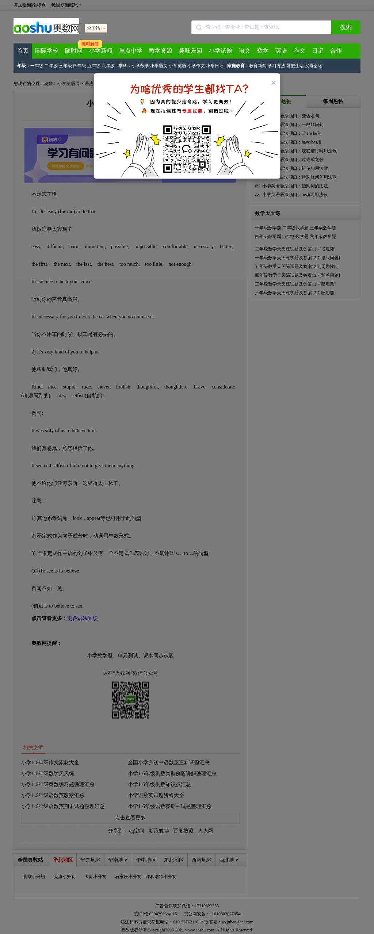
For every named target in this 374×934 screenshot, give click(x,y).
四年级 (79, 65)
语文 (245, 50)
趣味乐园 (190, 50)
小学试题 (220, 50)
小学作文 (196, 65)
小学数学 (140, 65)
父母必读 (314, 65)
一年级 (36, 65)
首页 (22, 50)
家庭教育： (238, 65)
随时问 (74, 50)
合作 (336, 50)
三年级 (65, 65)
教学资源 (160, 50)
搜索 (346, 27)
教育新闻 (258, 65)
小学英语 (177, 65)
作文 (299, 50)
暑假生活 (295, 65)
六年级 (108, 65)
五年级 (93, 65)
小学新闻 (100, 50)
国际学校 (46, 50)
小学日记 (215, 65)
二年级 (51, 65)
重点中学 (130, 50)
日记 (318, 50)
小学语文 (159, 65)
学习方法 (276, 65)
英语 (281, 50)
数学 (263, 50)
